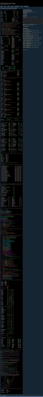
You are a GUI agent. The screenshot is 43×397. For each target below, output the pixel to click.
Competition (17, 6)
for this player (26, 12)
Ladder (8, 6)
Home (2, 6)
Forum (12, 6)
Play (5, 6)
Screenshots (26, 6)
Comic (22, 6)
